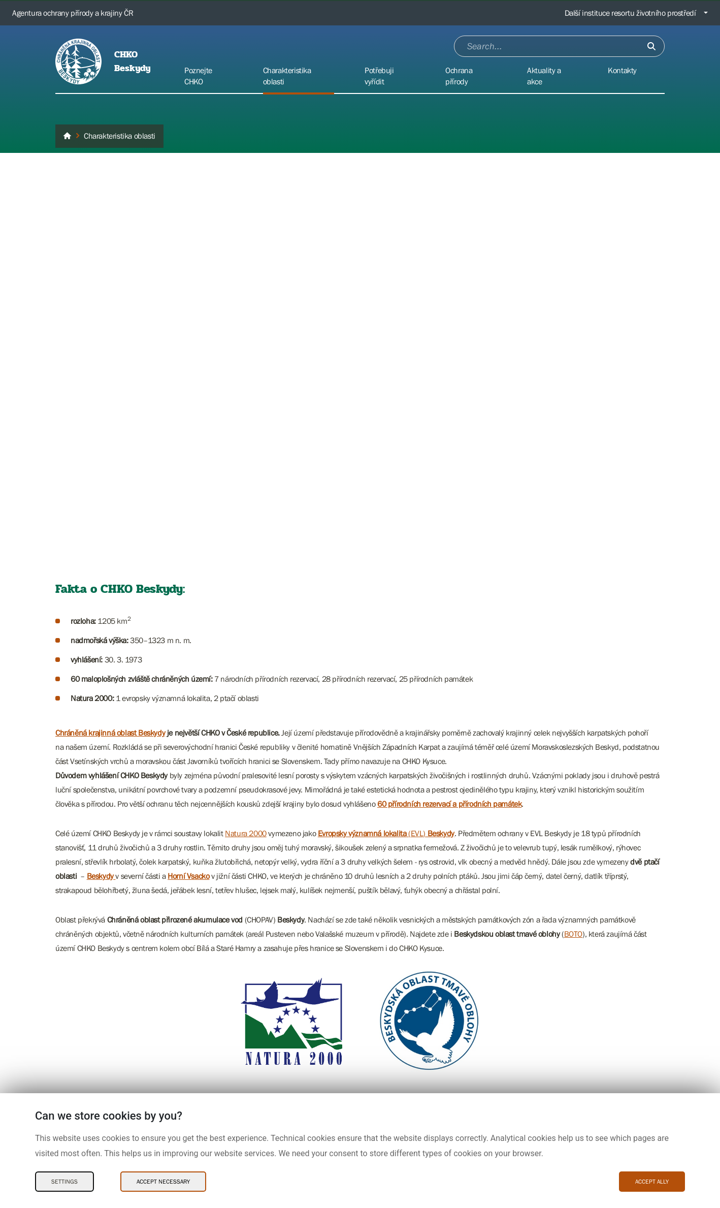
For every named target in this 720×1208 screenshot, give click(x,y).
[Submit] (651, 46)
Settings (64, 1181)
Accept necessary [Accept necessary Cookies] (163, 1181)
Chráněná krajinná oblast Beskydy (110, 732)
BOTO (573, 933)
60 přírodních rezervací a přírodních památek (449, 803)
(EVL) (386, 833)
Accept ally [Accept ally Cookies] (652, 1181)
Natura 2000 (246, 833)
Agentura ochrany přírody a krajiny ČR (72, 12)
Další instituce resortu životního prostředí (630, 12)
